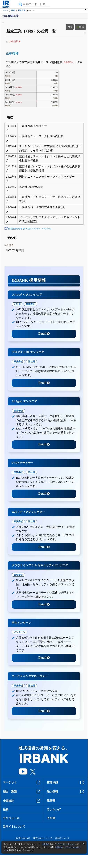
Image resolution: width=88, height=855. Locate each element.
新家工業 (22, 10)
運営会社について (42, 838)
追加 (80, 27)
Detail (44, 333)
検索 (6, 809)
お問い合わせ (23, 838)
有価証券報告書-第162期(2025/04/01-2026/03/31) (29, 228)
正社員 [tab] (17, 304)
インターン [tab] (19, 632)
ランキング (54, 809)
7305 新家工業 (10, 16)
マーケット (22, 782)
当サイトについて (14, 826)
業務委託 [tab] (30, 304)
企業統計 (22, 801)
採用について (62, 838)
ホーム (5, 10)
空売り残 (66, 782)
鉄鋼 (13, 10)
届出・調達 (22, 791)
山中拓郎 (12, 53)
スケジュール (11, 818)
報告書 (51, 800)
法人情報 (66, 791)
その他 (51, 818)
